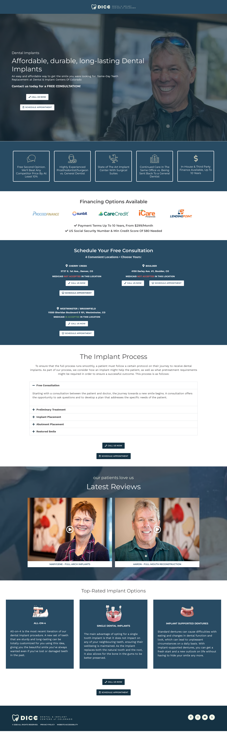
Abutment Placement (50, 424)
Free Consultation (48, 385)
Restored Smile (46, 431)
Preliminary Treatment (51, 409)
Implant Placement (48, 416)
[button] (113, 385)
